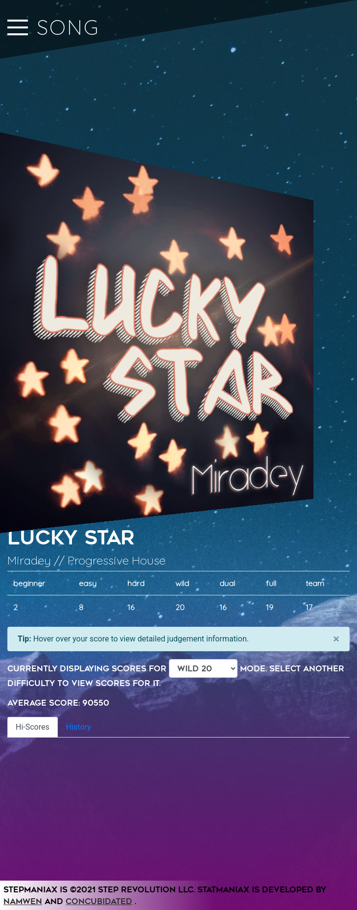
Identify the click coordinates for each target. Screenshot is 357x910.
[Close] (336, 639)
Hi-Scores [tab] (32, 727)
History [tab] (78, 727)
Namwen (22, 901)
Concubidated (99, 901)
